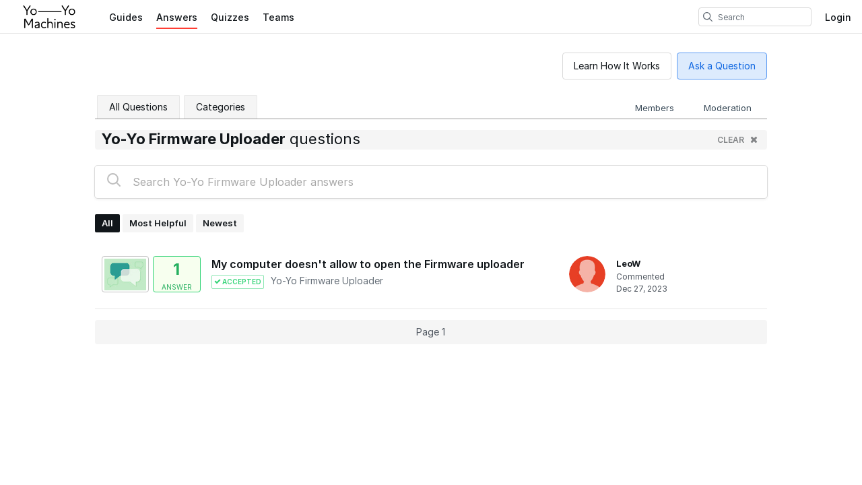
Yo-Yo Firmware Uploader (327, 280)
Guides (126, 17)
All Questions (138, 106)
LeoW (628, 263)
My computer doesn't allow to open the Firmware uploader (368, 264)
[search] (707, 17)
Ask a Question (722, 65)
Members (654, 107)
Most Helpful (158, 223)
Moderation (728, 107)
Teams (278, 17)
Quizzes (230, 17)
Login (838, 17)
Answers (176, 17)
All (107, 223)
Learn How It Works (617, 65)
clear (737, 140)
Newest (220, 223)
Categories (220, 106)
